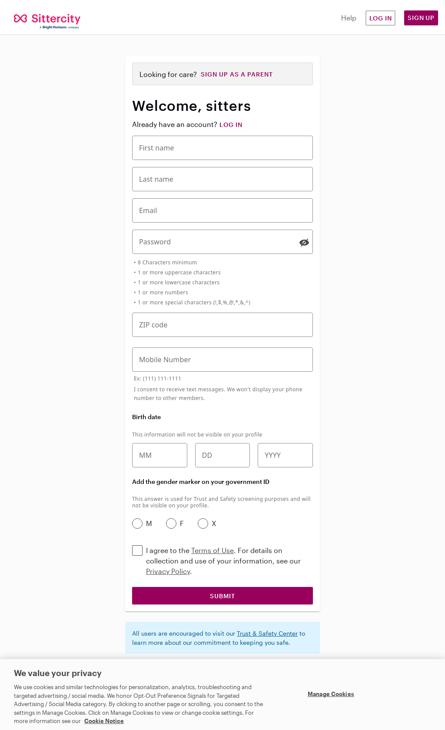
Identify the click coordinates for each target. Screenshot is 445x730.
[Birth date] (222, 455)
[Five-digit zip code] (222, 325)
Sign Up (421, 17)
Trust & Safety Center (267, 633)
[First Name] (222, 148)
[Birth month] (159, 455)
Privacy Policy (168, 571)
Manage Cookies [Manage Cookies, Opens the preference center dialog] (331, 693)
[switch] (304, 242)
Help (348, 17)
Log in (380, 18)
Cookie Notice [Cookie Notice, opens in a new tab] (104, 720)
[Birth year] (285, 455)
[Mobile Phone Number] (222, 359)
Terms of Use (212, 550)
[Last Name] (222, 179)
